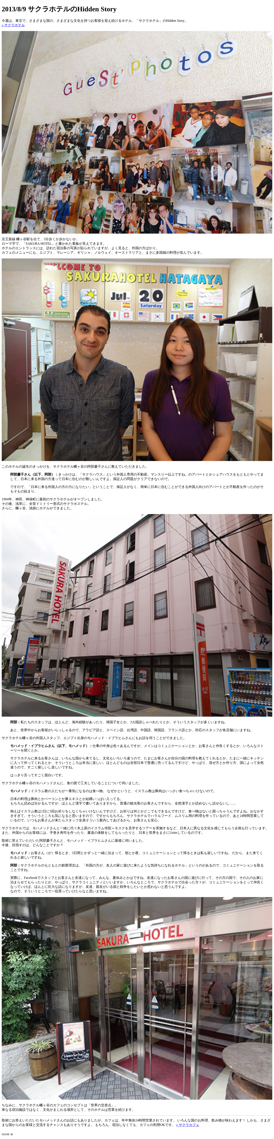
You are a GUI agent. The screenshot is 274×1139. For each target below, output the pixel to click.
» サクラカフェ (187, 1125)
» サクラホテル (13, 25)
